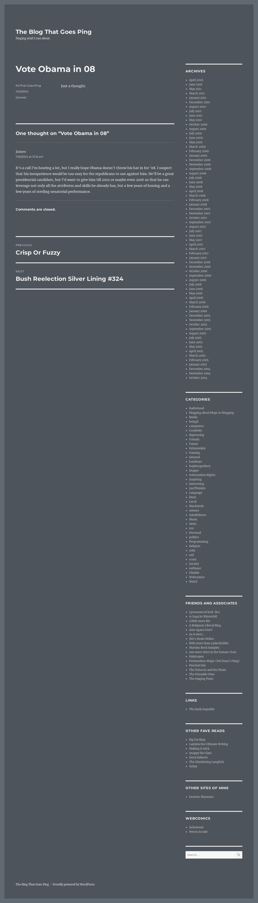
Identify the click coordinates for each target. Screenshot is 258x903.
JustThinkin (197, 488)
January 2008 (198, 204)
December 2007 (199, 209)
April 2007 (196, 244)
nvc (191, 528)
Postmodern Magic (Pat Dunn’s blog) (214, 661)
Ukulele (194, 573)
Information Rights (202, 475)
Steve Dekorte (198, 757)
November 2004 (200, 373)
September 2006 (200, 275)
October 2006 (198, 271)
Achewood (196, 827)
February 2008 (199, 200)
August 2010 (197, 107)
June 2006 (196, 289)
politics (194, 537)
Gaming (194, 453)
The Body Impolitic (202, 709)
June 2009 (196, 138)
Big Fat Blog (197, 740)
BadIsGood (196, 408)
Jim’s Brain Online (201, 639)
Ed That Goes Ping (28, 85)
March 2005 (197, 355)
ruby (192, 550)
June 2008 (196, 182)
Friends (194, 439)
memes (194, 510)
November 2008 (200, 164)
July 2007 (195, 231)
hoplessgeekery (199, 466)
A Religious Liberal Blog (205, 625)
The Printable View (202, 674)
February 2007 (199, 253)
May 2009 (196, 142)
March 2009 (197, 147)
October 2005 (198, 324)
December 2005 (199, 315)
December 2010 (199, 102)
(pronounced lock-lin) (204, 612)
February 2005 (199, 360)
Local (192, 501)
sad (191, 555)
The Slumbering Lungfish (206, 762)
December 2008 (199, 160)
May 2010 (195, 120)
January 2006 (198, 311)
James (21, 151)
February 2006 (199, 307)
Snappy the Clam (200, 753)
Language (195, 493)
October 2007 (198, 218)
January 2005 (198, 364)
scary (192, 559)
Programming (198, 541)
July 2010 (195, 111)
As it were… (196, 634)
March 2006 (197, 302)
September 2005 (200, 329)
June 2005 (196, 342)
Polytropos (196, 656)
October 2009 (198, 124)
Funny (193, 444)
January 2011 (197, 98)
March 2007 (197, 249)
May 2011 (195, 89)
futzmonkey (197, 448)
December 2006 (200, 262)
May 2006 (196, 293)
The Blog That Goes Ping (54, 31)
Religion (194, 546)
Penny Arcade (198, 832)
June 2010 (195, 115)
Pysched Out (197, 665)
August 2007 (197, 227)
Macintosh (196, 506)
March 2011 (197, 93)
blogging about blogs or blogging (211, 413)
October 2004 (198, 378)
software (195, 568)
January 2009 (198, 155)
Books (193, 417)
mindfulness (197, 515)
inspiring (195, 479)
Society (194, 564)
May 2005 (195, 347)
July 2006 (195, 284)
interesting (196, 484)
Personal (195, 533)
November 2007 (200, 213)
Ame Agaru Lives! (201, 630)
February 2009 (199, 151)
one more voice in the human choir (212, 652)
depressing (196, 435)
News (193, 524)
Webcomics (197, 577)
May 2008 (195, 187)
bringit (193, 421)
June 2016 (196, 84)
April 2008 (196, 191)
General (21, 97)
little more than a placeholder (209, 643)
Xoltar (193, 766)
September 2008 (200, 169)
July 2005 (195, 338)
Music (193, 519)
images (194, 470)
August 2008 (197, 173)
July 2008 (195, 178)
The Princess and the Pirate (207, 670)
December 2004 (199, 369)
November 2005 (200, 320)
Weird (193, 581)
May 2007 (195, 240)
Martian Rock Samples (204, 647)
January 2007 (198, 258)
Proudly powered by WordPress (74, 884)
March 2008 (197, 195)
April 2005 (196, 351)
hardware (195, 461)
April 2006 (196, 298)
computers (196, 426)
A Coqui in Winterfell (203, 616)
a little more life (199, 621)
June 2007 (196, 235)
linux (192, 497)
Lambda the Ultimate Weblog (208, 744)
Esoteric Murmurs (201, 797)
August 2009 (197, 129)
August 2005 (197, 333)
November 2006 (200, 267)
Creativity (195, 430)
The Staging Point (201, 679)
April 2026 (196, 80)
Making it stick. (199, 748)
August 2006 (197, 280)
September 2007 (200, 222)
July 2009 (195, 133)
